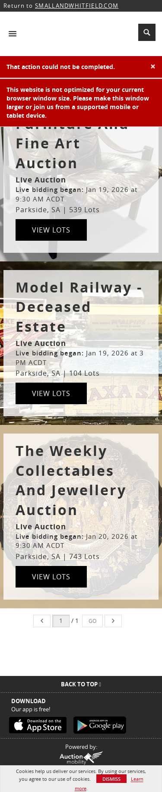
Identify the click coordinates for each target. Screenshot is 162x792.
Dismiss (111, 779)
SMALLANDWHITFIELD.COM (76, 5)
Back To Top (81, 684)
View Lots (51, 230)
